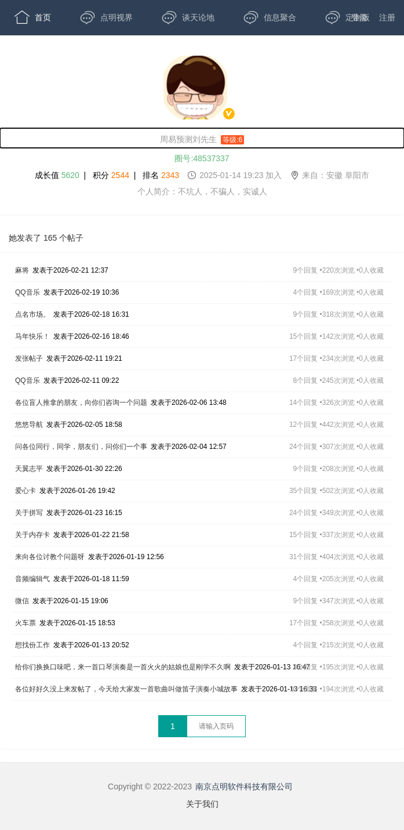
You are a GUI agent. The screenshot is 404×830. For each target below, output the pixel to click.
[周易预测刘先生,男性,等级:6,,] (202, 138)
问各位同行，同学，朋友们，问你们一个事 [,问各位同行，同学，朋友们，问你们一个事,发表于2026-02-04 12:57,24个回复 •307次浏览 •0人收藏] (81, 447)
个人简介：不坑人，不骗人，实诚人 (202, 191)
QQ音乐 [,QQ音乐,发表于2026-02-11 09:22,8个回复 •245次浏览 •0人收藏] (27, 380)
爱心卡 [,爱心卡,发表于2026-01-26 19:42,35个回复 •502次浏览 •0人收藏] (25, 491)
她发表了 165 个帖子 (46, 237)
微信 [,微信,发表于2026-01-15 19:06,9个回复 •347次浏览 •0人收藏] (22, 601)
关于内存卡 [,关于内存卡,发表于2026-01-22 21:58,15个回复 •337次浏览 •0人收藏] (32, 535)
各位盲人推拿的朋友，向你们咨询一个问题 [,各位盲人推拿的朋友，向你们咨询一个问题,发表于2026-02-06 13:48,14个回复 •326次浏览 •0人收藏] (81, 402)
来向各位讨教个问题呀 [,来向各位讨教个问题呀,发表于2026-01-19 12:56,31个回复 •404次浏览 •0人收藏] (50, 557)
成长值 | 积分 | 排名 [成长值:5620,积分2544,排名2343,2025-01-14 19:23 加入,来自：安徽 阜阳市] (202, 175)
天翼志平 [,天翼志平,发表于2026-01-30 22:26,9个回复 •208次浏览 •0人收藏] (29, 469)
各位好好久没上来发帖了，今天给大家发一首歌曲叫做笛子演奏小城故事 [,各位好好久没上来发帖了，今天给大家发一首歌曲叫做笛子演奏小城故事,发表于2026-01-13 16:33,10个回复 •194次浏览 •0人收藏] (126, 689)
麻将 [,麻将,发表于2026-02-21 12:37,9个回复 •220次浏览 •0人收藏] (22, 270)
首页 (32, 17)
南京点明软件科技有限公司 (244, 786)
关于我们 (202, 804)
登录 (359, 17)
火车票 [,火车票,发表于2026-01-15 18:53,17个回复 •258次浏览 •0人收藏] (25, 623)
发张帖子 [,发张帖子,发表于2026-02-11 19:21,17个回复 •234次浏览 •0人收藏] (29, 358)
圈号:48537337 (201, 158)
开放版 (36, 52)
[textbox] (216, 726)
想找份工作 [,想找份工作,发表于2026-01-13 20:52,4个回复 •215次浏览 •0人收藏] (32, 645)
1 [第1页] (172, 726)
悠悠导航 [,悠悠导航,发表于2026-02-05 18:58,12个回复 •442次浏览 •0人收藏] (29, 425)
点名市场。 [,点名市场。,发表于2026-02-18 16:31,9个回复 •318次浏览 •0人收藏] (32, 314)
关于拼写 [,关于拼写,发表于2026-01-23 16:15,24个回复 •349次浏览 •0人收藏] (29, 513)
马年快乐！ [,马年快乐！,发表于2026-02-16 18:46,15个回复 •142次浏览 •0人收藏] (32, 336)
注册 (387, 17)
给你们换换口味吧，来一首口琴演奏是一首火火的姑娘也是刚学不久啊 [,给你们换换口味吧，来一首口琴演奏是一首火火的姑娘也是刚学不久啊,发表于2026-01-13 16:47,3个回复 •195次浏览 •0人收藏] (123, 667)
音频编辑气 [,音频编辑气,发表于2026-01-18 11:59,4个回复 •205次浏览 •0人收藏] (32, 579)
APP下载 (114, 52)
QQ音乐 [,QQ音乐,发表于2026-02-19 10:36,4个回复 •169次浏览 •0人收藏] (27, 292)
